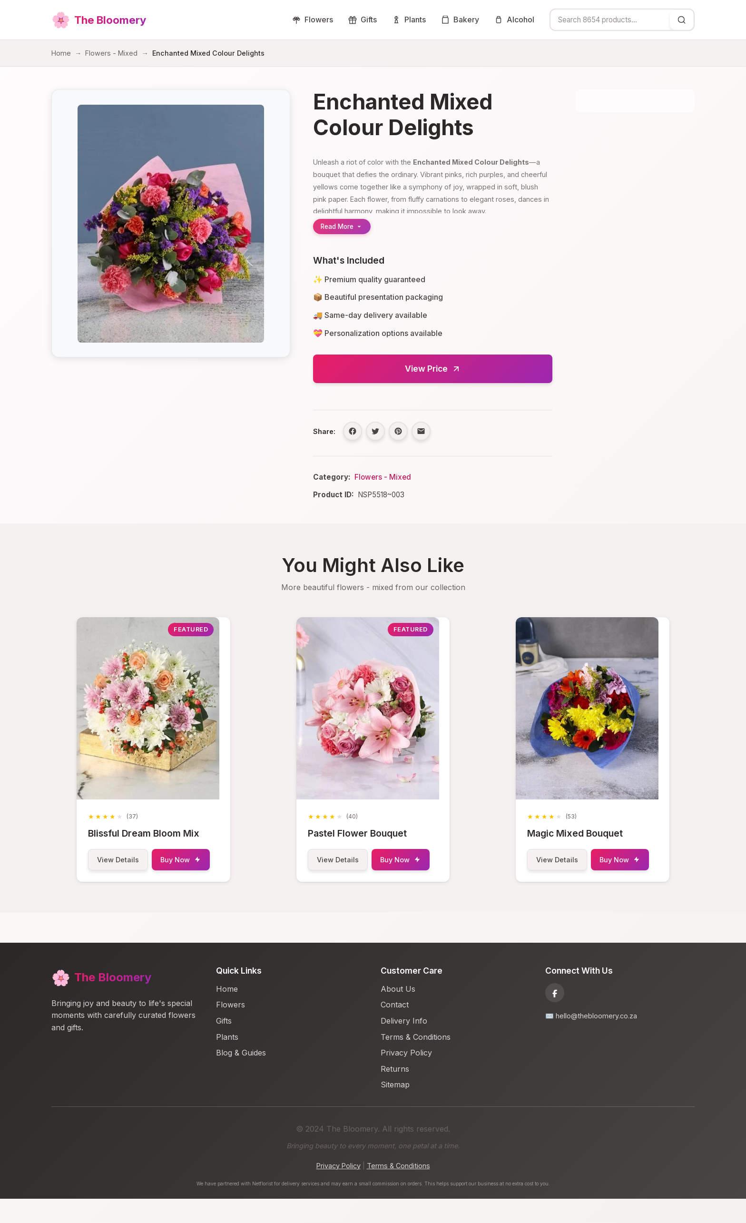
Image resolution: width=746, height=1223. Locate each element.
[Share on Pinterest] (398, 431)
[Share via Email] (421, 431)
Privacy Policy (406, 1077)
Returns (395, 1093)
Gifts (362, 19)
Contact (395, 1029)
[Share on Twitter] (375, 431)
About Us (398, 1013)
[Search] (682, 20)
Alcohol (514, 19)
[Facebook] (554, 1016)
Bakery (460, 19)
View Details (124, 860)
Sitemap (395, 1109)
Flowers (312, 19)
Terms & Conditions (416, 1061)
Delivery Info (404, 1045)
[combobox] (610, 20)
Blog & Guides (241, 1077)
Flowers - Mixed (111, 53)
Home (61, 53)
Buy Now (122, 884)
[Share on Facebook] (352, 431)
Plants (409, 19)
